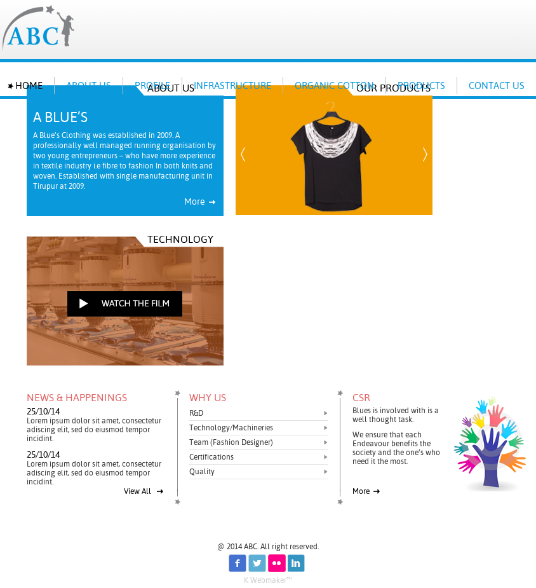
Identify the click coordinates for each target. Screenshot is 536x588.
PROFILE (152, 85)
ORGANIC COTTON (334, 85)
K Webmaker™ (268, 580)
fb (237, 563)
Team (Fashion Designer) (231, 442)
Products (421, 85)
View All (144, 491)
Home (29, 85)
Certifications (211, 457)
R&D (196, 413)
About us (88, 85)
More (200, 201)
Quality (202, 471)
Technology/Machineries (231, 427)
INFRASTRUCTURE (232, 85)
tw (257, 563)
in (296, 563)
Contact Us (497, 85)
